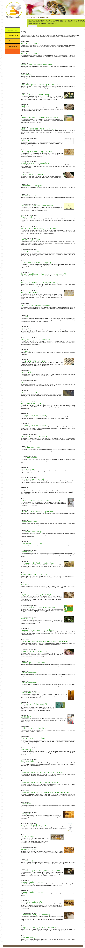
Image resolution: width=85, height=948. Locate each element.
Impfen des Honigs (29, 522)
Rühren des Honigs (29, 673)
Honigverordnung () (32, 479)
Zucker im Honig (28, 937)
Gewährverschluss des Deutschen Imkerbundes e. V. (43, 274)
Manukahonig (27, 619)
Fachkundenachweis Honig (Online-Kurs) (38, 228)
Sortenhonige (27, 750)
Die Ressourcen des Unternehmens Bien (38, 129)
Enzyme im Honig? (29, 196)
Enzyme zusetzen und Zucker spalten (37, 206)
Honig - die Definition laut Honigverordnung (39, 283)
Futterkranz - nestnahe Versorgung (36, 263)
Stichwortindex (45, 17)
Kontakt (29, 945)
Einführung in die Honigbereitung (35, 163)
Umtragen (25, 814)
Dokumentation (27, 140)
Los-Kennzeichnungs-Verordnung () (38, 607)
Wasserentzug (27, 861)
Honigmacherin (27, 382)
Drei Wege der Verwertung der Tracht (36, 152)
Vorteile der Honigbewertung (33, 825)
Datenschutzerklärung (68, 945)
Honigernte (26, 351)
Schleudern (26, 717)
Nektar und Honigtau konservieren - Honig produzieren (44, 641)
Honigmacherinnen (29, 392)
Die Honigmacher (35, 17)
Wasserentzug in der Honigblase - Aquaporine (40, 871)
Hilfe (39, 945)
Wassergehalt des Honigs (32, 882)
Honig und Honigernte (30, 448)
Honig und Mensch (29, 458)
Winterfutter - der (35, 915)
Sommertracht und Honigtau (33, 738)
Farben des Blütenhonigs (31, 240)
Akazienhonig (27, 75)
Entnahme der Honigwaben (33, 174)
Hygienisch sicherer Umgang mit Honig (38, 512)
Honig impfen (27, 372)
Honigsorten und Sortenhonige (34, 415)
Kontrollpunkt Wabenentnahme (34, 574)
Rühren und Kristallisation (32, 693)
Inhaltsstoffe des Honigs (31, 532)
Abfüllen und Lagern (30, 43)
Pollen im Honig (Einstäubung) (34, 651)
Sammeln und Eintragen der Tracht (36, 704)
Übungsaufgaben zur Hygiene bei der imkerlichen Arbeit (45, 792)
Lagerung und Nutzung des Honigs (36, 594)
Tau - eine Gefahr (28, 761)
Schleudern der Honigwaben (33, 728)
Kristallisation (26, 584)
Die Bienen (25, 106)
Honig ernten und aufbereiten (33, 361)
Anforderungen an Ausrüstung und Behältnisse (41, 85)
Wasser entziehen (28, 849)
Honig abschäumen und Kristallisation (37, 305)
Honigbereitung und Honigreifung (35, 339)
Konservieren (26, 552)
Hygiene (24, 489)
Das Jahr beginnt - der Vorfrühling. (35, 95)
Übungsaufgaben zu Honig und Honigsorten (40, 782)
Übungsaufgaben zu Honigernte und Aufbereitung (42, 772)
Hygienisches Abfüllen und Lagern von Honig (40, 500)
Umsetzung (26, 804)
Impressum (77, 945)
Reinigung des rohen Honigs (33, 663)
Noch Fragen (20, 945)
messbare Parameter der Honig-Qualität (38, 630)
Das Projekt (10, 945)
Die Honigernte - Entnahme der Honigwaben (40, 117)
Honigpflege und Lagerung (32, 404)
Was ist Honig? (27, 836)
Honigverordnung (28, 469)
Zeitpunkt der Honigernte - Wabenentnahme (40, 927)
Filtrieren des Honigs (30, 251)
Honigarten (26, 317)
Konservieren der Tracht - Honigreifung (37, 563)
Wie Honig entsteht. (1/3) (31, 902)
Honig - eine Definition (30, 293)
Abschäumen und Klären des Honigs (36, 65)
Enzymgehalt (26, 217)
